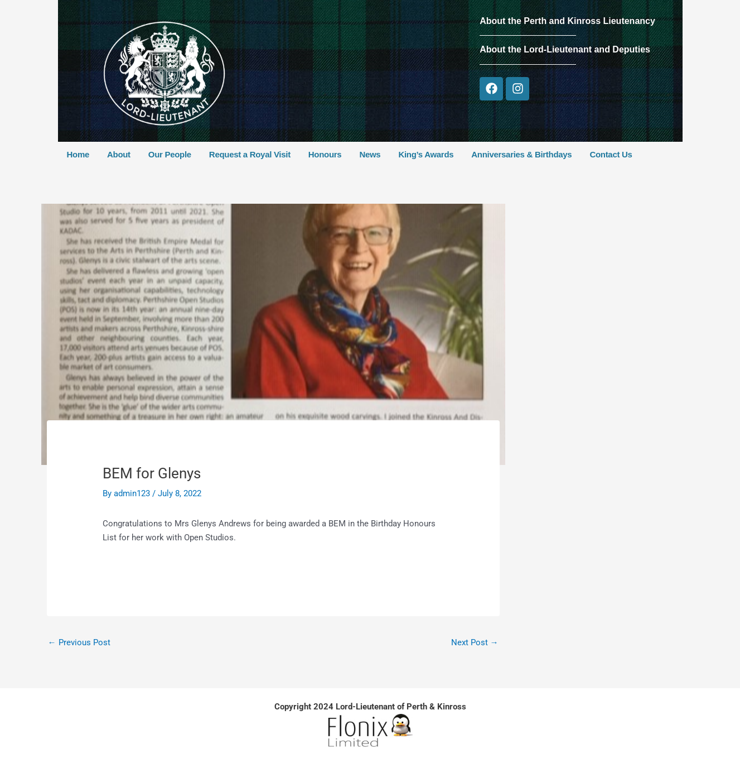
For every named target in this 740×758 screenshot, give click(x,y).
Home (78, 154)
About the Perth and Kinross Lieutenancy (567, 21)
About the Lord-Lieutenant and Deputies (565, 49)
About (118, 154)
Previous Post (79, 642)
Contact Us (610, 154)
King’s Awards (425, 154)
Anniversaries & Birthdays (521, 154)
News (369, 154)
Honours (325, 154)
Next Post (475, 642)
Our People (169, 154)
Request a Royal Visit (250, 154)
